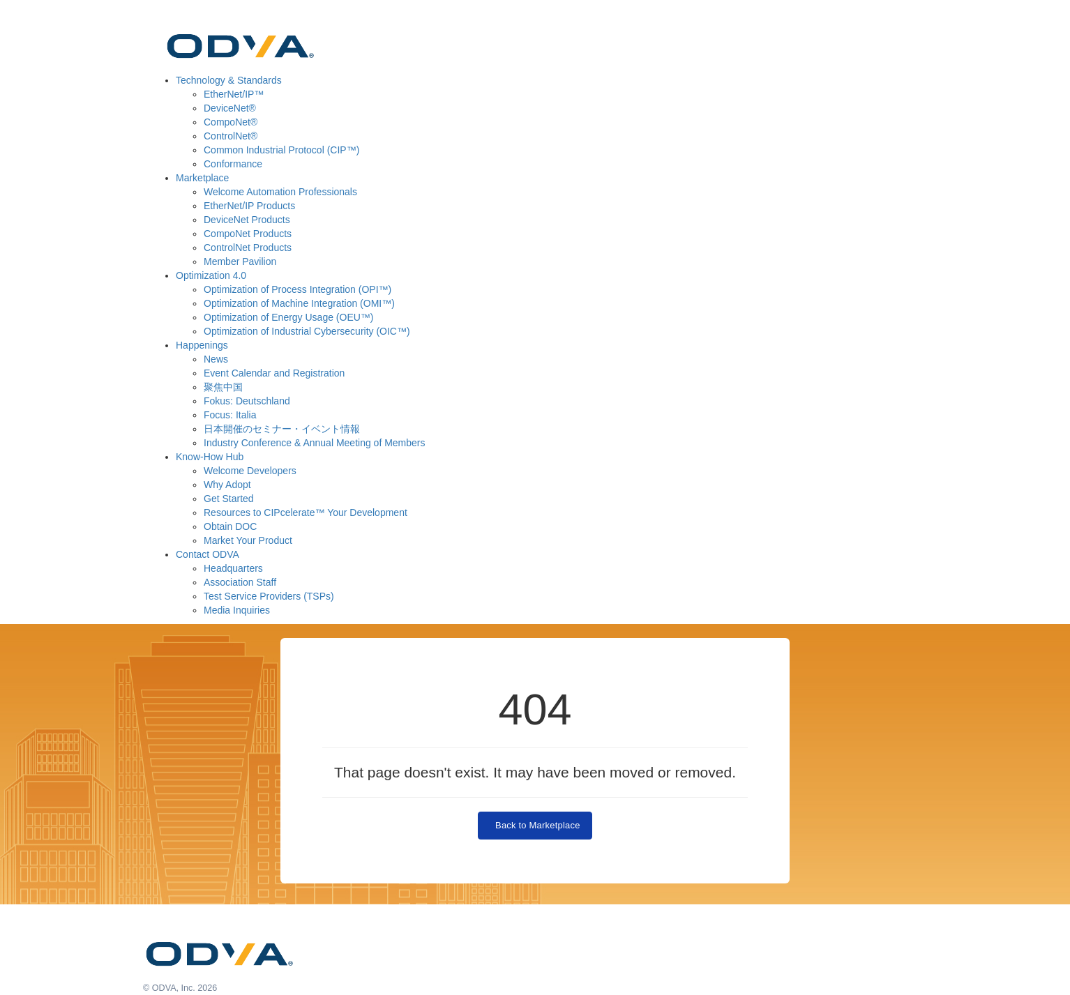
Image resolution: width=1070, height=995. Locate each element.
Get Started (229, 498)
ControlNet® (230, 136)
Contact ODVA (207, 554)
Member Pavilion (240, 261)
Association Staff (240, 582)
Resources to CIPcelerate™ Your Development (305, 512)
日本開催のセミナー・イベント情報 (282, 428)
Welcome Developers (250, 470)
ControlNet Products (248, 247)
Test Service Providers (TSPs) (269, 596)
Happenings (202, 345)
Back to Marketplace (535, 825)
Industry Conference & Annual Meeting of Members (314, 442)
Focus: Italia (230, 414)
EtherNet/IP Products (249, 205)
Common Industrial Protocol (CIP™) (281, 149)
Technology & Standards (229, 80)
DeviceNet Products (247, 219)
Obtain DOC (230, 526)
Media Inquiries (237, 610)
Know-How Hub (209, 456)
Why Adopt (227, 484)
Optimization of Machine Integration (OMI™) (299, 303)
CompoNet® (230, 122)
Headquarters (233, 568)
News (216, 359)
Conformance (233, 163)
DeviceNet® (230, 108)
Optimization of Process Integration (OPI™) (297, 289)
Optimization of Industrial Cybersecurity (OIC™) (307, 331)
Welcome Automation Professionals (280, 191)
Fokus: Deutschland (247, 401)
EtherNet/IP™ (234, 94)
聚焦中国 (223, 387)
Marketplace (202, 177)
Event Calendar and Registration (274, 373)
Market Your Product (248, 540)
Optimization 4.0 (211, 275)
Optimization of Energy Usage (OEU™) (289, 317)
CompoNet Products (248, 233)
